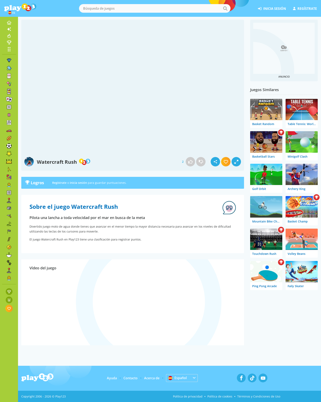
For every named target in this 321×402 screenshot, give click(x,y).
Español (177, 378)
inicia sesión (272, 8)
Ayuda (112, 378)
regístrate (305, 8)
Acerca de (151, 378)
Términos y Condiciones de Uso (258, 396)
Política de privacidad (187, 396)
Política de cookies (219, 396)
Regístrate (59, 183)
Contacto (130, 378)
